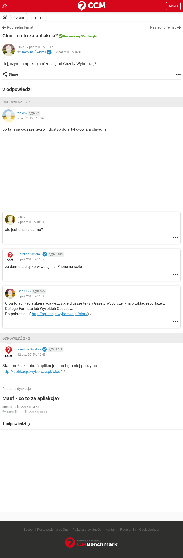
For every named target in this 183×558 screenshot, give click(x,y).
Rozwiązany (72, 36)
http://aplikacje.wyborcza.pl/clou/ (60, 314)
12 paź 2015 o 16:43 (68, 52)
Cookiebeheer (149, 529)
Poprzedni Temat (20, 27)
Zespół (28, 529)
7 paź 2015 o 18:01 (31, 222)
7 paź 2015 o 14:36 (30, 118)
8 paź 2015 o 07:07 (31, 259)
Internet (36, 17)
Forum (19, 17)
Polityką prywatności (87, 529)
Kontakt (110, 529)
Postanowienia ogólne (53, 529)
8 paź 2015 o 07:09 (31, 296)
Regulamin (128, 529)
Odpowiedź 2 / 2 (16, 338)
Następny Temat (163, 27)
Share (13, 74)
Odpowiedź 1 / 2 (16, 102)
